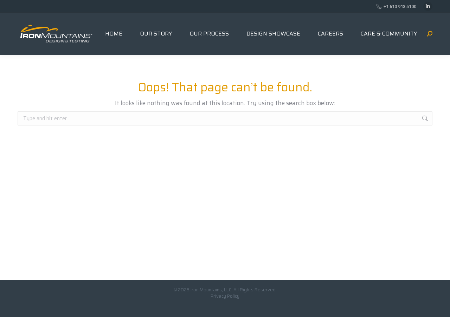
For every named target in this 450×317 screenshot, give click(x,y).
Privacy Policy (225, 296)
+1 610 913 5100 (396, 6)
